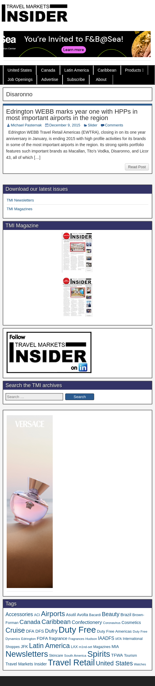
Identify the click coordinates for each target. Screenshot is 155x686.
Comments (114, 125)
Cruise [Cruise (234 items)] (15, 630)
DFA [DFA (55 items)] (30, 631)
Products (133, 70)
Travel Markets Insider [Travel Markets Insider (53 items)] (26, 664)
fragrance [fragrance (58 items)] (58, 638)
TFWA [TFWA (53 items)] (117, 655)
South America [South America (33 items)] (75, 655)
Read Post (137, 167)
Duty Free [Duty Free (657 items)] (77, 629)
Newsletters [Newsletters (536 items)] (27, 653)
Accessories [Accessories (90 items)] (19, 614)
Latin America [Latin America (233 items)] (49, 645)
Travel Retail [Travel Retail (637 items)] (71, 662)
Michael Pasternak (26, 125)
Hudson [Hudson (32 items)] (91, 638)
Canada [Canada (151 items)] (29, 621)
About (101, 79)
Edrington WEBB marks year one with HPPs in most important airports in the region (72, 114)
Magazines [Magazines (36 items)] (101, 647)
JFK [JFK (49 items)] (24, 646)
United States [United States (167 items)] (114, 663)
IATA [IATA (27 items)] (118, 638)
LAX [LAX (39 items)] (74, 647)
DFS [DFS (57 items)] (39, 631)
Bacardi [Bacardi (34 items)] (95, 615)
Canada (48, 70)
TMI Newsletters (20, 200)
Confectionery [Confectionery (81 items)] (87, 622)
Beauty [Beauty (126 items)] (110, 614)
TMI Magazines (19, 209)
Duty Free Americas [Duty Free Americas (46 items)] (114, 631)
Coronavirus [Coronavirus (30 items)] (112, 623)
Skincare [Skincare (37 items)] (56, 656)
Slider (92, 125)
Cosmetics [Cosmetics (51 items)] (131, 622)
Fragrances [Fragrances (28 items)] (76, 638)
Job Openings (20, 79)
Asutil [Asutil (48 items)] (71, 614)
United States (20, 70)
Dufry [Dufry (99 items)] (51, 631)
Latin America (76, 70)
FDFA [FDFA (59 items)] (42, 638)
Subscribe (76, 79)
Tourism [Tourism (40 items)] (130, 655)
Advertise (49, 79)
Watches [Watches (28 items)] (140, 664)
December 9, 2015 (64, 125)
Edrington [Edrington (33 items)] (28, 638)
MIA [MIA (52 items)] (115, 646)
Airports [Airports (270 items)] (53, 614)
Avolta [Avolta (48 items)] (82, 614)
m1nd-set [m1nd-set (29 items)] (85, 647)
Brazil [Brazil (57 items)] (126, 614)
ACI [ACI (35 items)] (37, 615)
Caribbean (107, 70)
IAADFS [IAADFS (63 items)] (106, 638)
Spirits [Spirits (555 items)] (98, 653)
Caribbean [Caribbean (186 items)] (56, 621)
